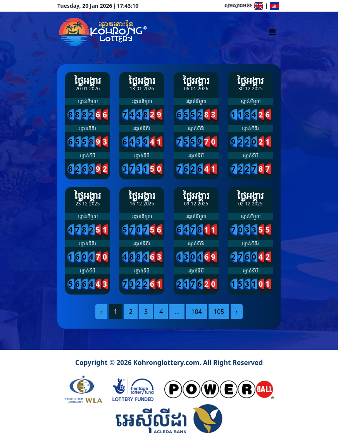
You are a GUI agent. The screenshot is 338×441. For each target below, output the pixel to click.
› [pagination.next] (237, 311)
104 (196, 311)
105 (219, 311)
